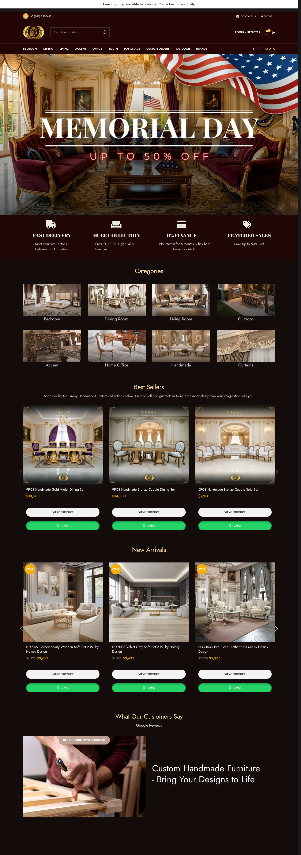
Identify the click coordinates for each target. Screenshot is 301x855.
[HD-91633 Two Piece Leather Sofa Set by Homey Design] (235, 598)
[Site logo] (33, 28)
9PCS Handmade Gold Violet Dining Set (55, 485)
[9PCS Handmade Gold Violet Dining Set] (63, 441)
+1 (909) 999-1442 (41, 13)
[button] (17, 468)
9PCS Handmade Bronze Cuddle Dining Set (143, 485)
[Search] (80, 29)
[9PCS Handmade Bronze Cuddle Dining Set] (149, 441)
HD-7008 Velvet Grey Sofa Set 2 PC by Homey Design (146, 645)
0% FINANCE (182, 231)
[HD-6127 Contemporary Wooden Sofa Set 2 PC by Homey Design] (63, 598)
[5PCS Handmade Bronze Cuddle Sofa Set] (235, 441)
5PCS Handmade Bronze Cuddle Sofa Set (228, 485)
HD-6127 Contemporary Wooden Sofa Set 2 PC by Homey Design (62, 645)
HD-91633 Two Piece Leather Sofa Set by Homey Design (233, 645)
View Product (63, 508)
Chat (65, 522)
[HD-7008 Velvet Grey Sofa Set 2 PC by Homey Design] (149, 598)
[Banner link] (52, 303)
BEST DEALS (266, 45)
